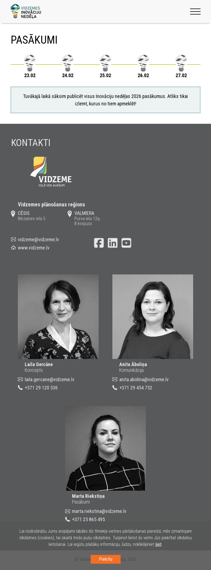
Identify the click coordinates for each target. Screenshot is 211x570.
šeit (158, 544)
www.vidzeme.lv (33, 248)
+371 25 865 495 (88, 520)
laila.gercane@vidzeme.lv (49, 380)
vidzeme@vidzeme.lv (38, 240)
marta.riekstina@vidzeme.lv (99, 512)
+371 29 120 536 (41, 388)
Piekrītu (105, 559)
